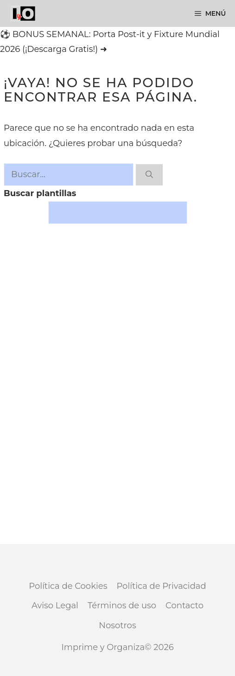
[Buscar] (149, 174)
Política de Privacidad (161, 586)
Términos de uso (122, 605)
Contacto (184, 605)
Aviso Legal (55, 605)
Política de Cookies (68, 586)
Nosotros (117, 625)
